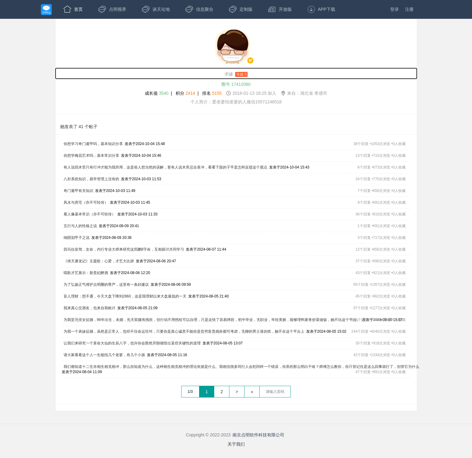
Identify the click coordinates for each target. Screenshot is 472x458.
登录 (394, 9)
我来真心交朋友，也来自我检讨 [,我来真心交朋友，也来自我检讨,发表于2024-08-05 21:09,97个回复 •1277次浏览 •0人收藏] (89, 308)
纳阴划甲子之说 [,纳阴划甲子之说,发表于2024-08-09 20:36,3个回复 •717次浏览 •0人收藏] (77, 237)
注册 (409, 9)
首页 (73, 9)
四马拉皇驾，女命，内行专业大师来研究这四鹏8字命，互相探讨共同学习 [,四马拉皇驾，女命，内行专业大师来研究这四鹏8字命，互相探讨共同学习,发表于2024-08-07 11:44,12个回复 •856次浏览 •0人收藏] (124, 249)
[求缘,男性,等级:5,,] (236, 73)
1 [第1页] (207, 391)
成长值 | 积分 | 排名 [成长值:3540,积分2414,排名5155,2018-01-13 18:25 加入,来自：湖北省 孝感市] (236, 93)
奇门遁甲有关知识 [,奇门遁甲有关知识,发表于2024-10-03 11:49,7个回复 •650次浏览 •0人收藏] (78, 191)
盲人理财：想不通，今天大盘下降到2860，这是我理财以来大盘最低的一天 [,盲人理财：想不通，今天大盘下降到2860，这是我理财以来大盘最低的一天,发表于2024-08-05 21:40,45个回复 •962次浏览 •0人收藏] (125, 296)
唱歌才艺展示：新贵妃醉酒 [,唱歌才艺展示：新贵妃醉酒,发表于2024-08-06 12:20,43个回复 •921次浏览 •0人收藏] (86, 273)
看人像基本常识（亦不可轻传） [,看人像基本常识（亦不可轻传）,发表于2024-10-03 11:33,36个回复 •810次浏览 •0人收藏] (89, 214)
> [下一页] (237, 391)
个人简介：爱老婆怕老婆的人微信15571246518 (236, 101)
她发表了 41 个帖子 (79, 126)
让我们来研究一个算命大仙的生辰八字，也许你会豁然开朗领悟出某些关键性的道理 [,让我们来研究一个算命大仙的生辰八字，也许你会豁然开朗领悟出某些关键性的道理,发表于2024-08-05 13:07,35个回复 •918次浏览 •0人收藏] (132, 343)
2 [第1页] (221, 391)
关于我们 (236, 444)
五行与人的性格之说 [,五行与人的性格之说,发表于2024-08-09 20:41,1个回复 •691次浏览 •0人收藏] (80, 226)
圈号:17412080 (235, 84)
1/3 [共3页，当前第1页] (190, 391)
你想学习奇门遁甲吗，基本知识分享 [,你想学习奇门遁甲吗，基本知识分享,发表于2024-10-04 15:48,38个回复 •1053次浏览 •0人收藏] (93, 144)
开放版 (280, 9)
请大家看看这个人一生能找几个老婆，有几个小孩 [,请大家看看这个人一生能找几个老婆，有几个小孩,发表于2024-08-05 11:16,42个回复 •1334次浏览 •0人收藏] (104, 355)
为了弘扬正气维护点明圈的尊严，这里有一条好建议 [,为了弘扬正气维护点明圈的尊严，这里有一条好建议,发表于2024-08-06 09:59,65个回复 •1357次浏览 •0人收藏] (106, 284)
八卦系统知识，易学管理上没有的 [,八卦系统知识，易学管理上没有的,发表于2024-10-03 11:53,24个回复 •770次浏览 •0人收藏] (91, 179)
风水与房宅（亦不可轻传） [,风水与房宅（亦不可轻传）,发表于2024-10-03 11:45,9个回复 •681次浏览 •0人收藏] (86, 202)
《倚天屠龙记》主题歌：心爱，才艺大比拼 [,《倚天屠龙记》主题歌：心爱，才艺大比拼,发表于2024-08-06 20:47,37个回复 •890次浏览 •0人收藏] (99, 261)
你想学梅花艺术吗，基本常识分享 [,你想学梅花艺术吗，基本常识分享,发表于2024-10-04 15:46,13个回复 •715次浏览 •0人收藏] (91, 155)
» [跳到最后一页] (252, 391)
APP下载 (321, 9)
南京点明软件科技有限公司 (258, 434)
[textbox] (275, 391)
